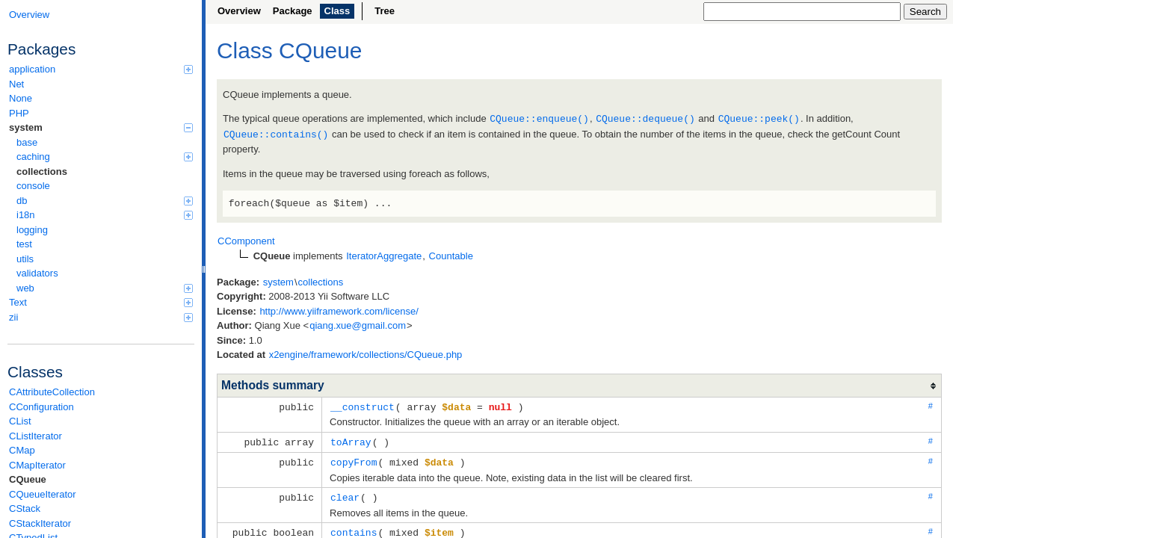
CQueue (27, 479)
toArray (350, 439)
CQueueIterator (42, 494)
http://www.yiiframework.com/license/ (338, 309)
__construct (362, 405)
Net (16, 84)
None (20, 98)
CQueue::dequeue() (645, 118)
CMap (22, 450)
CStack (24, 508)
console (33, 185)
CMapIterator (37, 465)
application (101, 69)
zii (101, 317)
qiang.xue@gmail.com (357, 324)
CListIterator (35, 436)
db (104, 200)
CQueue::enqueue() (539, 118)
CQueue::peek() (759, 118)
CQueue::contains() (275, 133)
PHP (19, 113)
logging (32, 229)
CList (20, 421)
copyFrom (353, 459)
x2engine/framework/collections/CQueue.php (366, 353)
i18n (104, 214)
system (101, 127)
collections (41, 171)
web (104, 288)
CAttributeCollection (52, 392)
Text (101, 302)
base (26, 142)
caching (104, 156)
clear (345, 493)
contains (353, 527)
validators (37, 273)
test (24, 244)
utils (25, 259)
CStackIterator (40, 523)
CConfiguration (41, 406)
